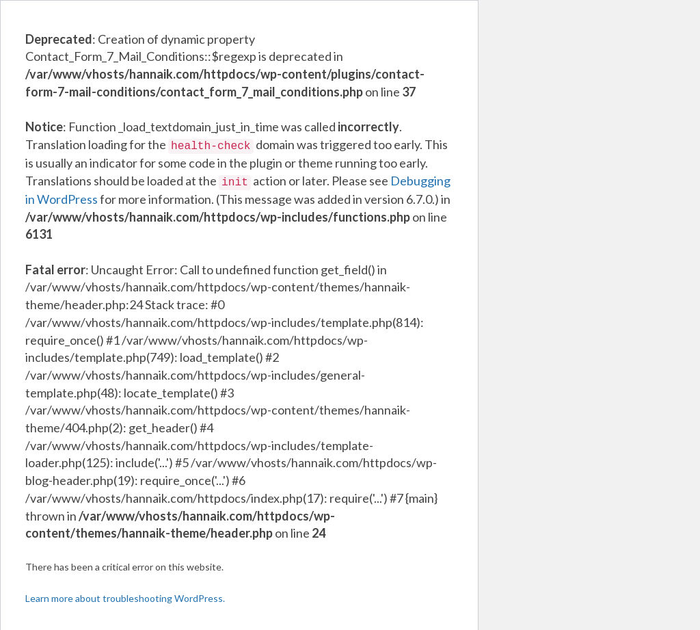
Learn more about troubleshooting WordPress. (125, 596)
